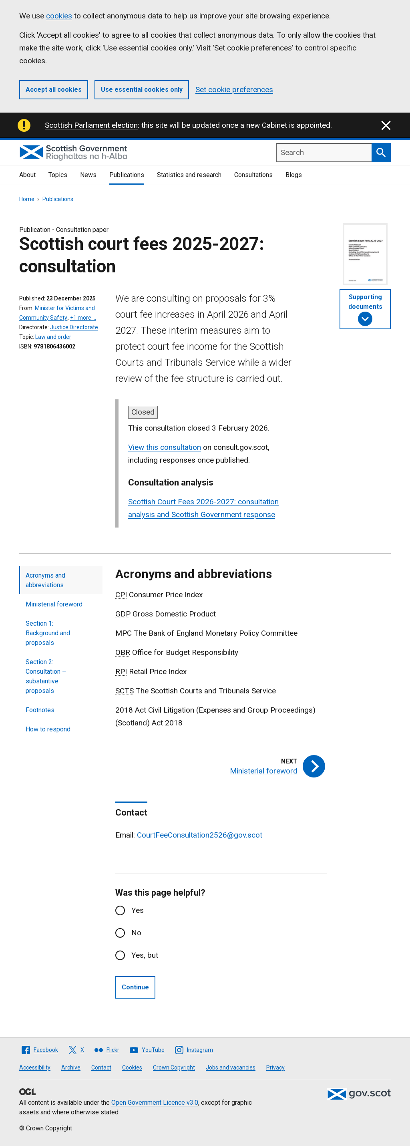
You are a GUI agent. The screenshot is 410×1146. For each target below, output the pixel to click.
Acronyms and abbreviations (45, 580)
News (88, 175)
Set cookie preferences (234, 89)
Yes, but (144, 955)
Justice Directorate (74, 327)
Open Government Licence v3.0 (154, 1102)
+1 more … (83, 317)
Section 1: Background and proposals (48, 633)
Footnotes (40, 710)
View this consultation (164, 447)
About (27, 175)
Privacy (275, 1067)
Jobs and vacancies (230, 1067)
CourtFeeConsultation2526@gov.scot (199, 835)
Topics (57, 175)
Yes (137, 910)
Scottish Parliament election (91, 125)
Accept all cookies (54, 89)
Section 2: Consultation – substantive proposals (46, 676)
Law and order (53, 337)
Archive (70, 1067)
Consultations (253, 175)
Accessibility (34, 1067)
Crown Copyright (174, 1067)
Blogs (293, 175)
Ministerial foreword (54, 604)
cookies (59, 15)
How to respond (48, 729)
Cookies (132, 1067)
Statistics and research (189, 175)
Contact (101, 1067)
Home (26, 199)
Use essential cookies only (142, 89)
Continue (135, 987)
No (136, 932)
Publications (126, 175)
